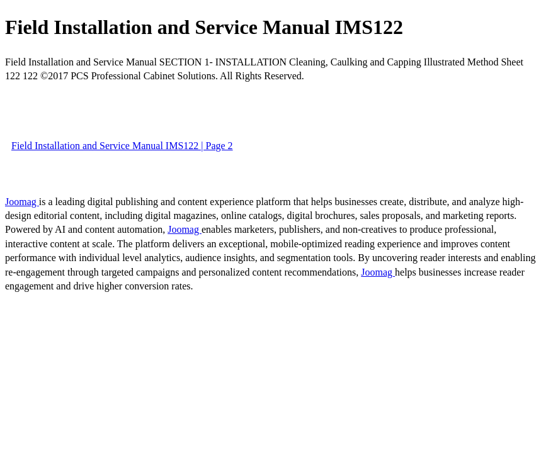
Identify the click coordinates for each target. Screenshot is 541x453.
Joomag (22, 201)
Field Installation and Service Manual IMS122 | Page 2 (122, 145)
